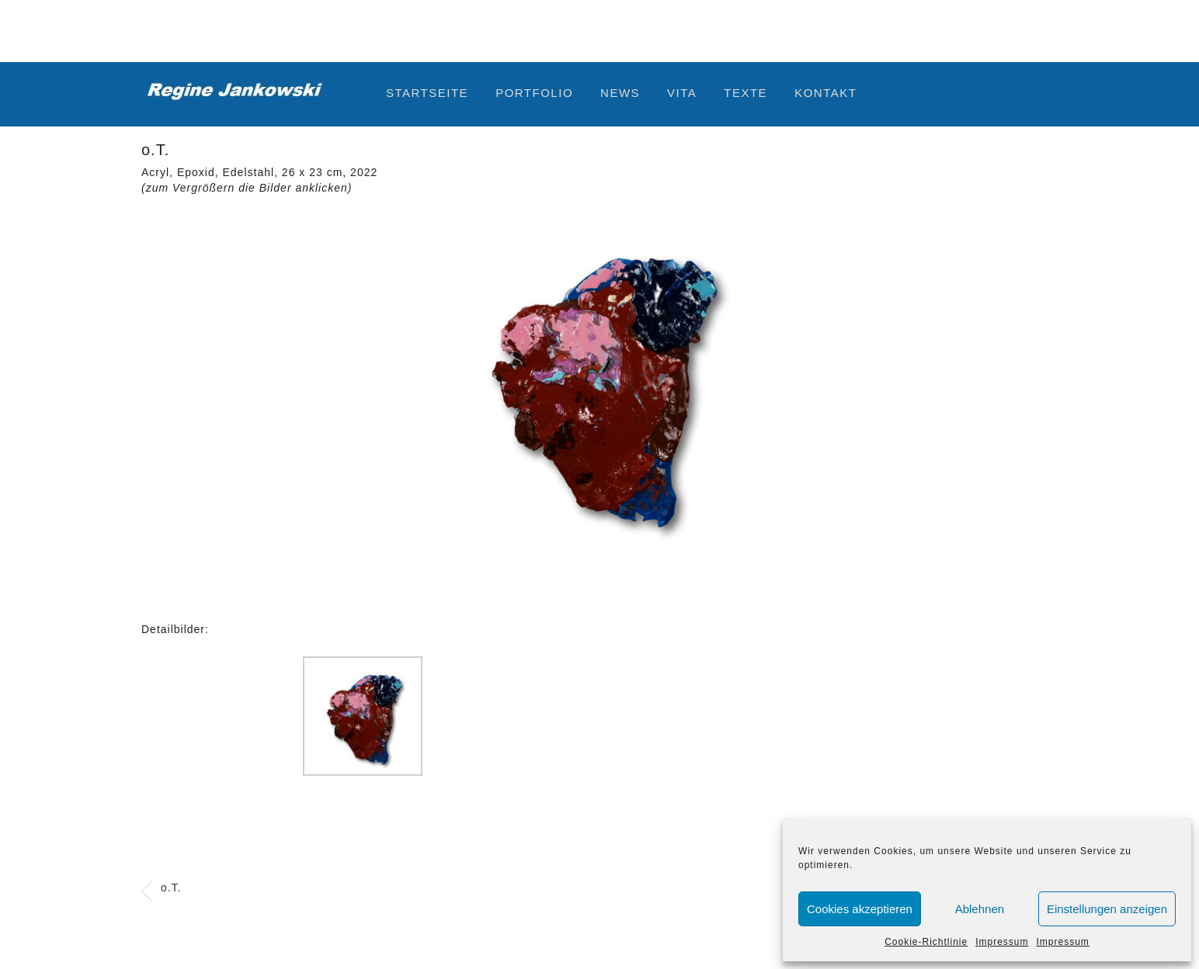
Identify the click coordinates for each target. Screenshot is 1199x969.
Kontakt (825, 92)
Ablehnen (979, 908)
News (620, 92)
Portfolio (534, 92)
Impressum (1001, 941)
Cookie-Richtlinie (926, 941)
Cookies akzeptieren (859, 908)
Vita (682, 92)
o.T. (171, 887)
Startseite (427, 92)
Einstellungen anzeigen (1107, 908)
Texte (745, 92)
